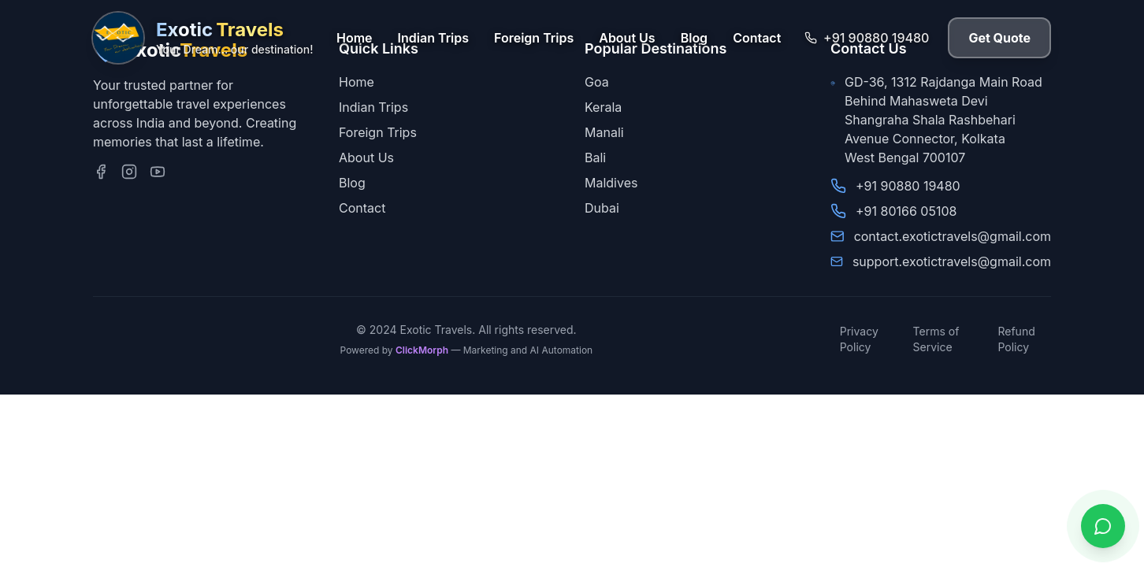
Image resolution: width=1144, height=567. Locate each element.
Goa (597, 82)
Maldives (611, 183)
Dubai (602, 208)
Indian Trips (433, 38)
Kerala (603, 107)
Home (354, 38)
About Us (627, 38)
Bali (595, 157)
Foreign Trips (534, 38)
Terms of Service (936, 339)
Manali (604, 132)
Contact (757, 38)
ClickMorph (422, 350)
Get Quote (999, 38)
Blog (694, 38)
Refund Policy (1015, 339)
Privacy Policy (859, 339)
